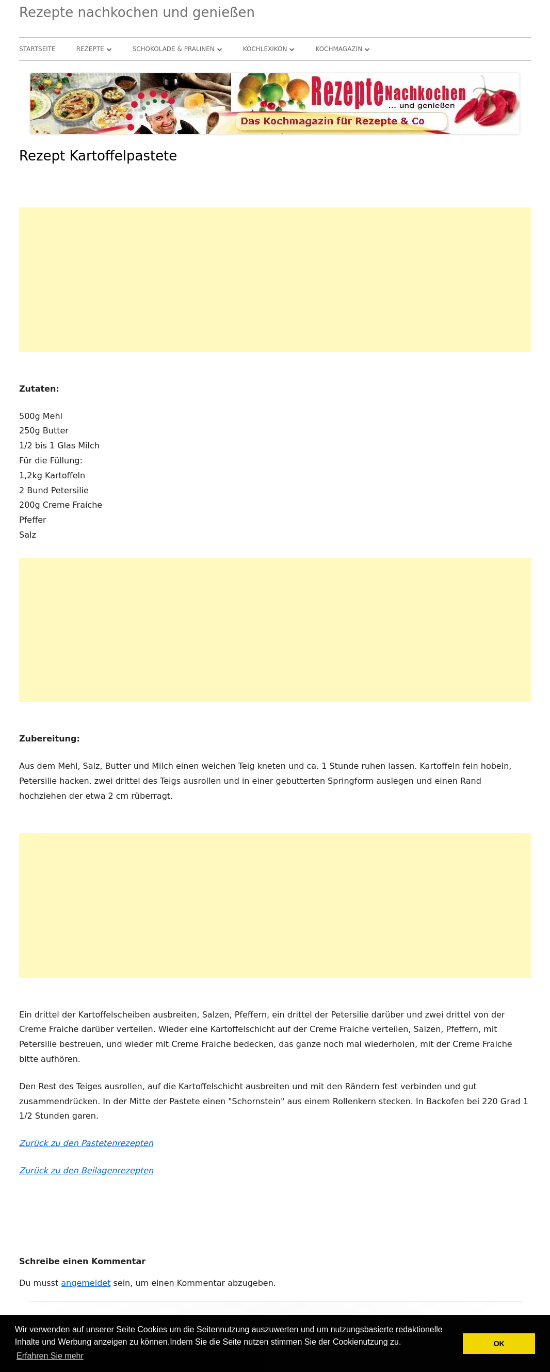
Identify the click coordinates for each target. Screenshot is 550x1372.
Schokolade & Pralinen (174, 49)
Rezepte (90, 49)
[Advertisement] (275, 279)
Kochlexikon (265, 49)
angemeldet (85, 1283)
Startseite (37, 49)
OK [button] (499, 1343)
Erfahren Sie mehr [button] (50, 1355)
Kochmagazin (338, 49)
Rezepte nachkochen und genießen (137, 12)
